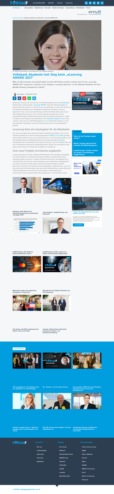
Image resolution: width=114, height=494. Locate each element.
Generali (84, 458)
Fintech (88, 8)
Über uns (39, 447)
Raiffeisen (62, 451)
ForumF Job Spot (85, 203)
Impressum (40, 458)
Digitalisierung (39, 8)
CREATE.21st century (56, 135)
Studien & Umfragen (58, 8)
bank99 (61, 469)
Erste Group (62, 447)
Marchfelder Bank (64, 476)
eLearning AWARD (40, 105)
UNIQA (84, 451)
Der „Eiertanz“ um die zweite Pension (55, 387)
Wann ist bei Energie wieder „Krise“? (85, 137)
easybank (62, 472)
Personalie (48, 8)
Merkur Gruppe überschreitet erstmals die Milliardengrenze (85, 144)
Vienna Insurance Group (89, 447)
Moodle (62, 140)
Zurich (84, 472)
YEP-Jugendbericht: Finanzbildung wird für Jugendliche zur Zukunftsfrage (26, 388)
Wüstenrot (85, 480)
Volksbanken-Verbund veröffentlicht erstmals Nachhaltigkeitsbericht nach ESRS (85, 429)
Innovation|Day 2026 (39, 3)
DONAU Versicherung (88, 469)
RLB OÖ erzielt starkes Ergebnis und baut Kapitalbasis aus (57, 428)
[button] (102, 3)
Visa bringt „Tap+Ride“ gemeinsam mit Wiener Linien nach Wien (25, 330)
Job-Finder (51, 3)
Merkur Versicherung (88, 476)
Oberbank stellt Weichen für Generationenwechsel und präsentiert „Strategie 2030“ (25, 213)
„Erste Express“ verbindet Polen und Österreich (55, 213)
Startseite (15, 18)
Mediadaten (40, 461)
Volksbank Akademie (53, 119)
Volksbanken (65, 103)
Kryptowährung (70, 8)
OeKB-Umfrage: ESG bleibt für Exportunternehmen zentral (23, 253)
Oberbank (62, 461)
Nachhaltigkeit (80, 8)
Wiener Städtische (87, 454)
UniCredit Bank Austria (66, 454)
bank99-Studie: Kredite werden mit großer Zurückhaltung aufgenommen (55, 253)
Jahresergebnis (28, 8)
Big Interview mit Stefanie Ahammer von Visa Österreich (56, 291)
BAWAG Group (63, 458)
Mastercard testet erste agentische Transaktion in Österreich (24, 291)
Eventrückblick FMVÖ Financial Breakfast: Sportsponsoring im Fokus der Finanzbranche (87, 389)
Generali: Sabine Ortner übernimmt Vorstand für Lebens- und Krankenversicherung (54, 331)
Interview (60, 3)
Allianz (84, 461)
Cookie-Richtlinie (42, 451)
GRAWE (84, 465)
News (20, 18)
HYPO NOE (62, 465)
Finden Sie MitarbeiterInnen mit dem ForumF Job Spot (86, 213)
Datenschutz (40, 454)
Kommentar (69, 3)
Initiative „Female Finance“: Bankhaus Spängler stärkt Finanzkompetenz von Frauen (25, 429)
